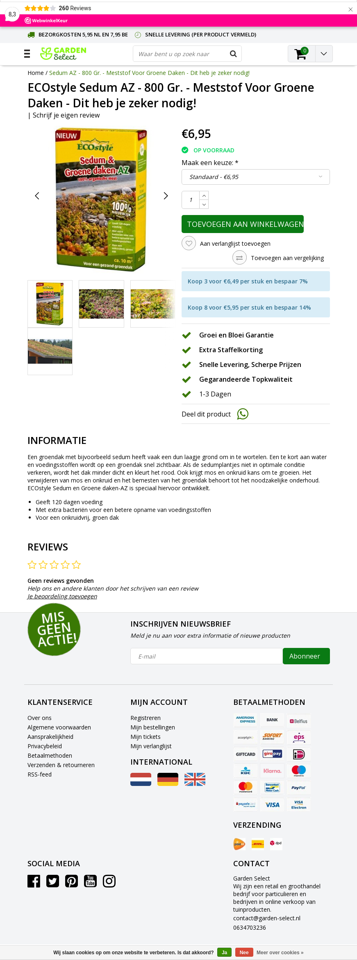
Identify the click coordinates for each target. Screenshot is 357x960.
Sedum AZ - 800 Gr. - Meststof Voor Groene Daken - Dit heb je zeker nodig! (149, 73)
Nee (244, 952)
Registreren (145, 718)
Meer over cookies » (280, 952)
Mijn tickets (145, 736)
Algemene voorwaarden (59, 727)
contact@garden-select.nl (266, 918)
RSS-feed (39, 774)
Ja (224, 952)
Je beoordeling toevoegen (62, 596)
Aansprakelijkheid (50, 736)
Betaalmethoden (49, 755)
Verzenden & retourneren (61, 765)
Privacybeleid (44, 746)
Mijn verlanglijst (151, 746)
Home (35, 73)
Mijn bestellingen (152, 727)
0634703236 (249, 927)
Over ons (39, 718)
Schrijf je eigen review (66, 115)
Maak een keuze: (210, 162)
